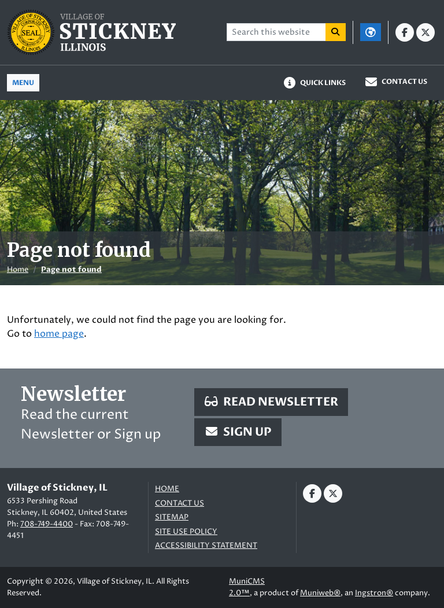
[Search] (335, 32)
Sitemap (171, 517)
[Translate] (370, 32)
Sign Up (238, 432)
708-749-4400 (46, 524)
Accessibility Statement (206, 546)
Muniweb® (320, 593)
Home (17, 269)
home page (59, 333)
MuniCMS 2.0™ (247, 587)
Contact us (179, 503)
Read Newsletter (271, 402)
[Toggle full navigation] (23, 82)
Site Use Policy (186, 532)
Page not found (71, 269)
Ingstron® (374, 593)
